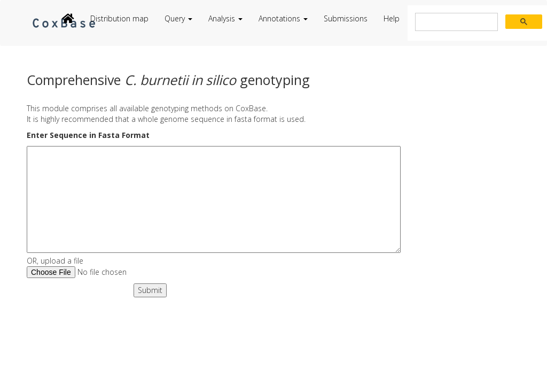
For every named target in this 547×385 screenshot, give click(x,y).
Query (178, 18)
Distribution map (119, 18)
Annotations (283, 18)
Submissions (346, 18)
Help (392, 18)
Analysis (225, 18)
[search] (455, 22)
